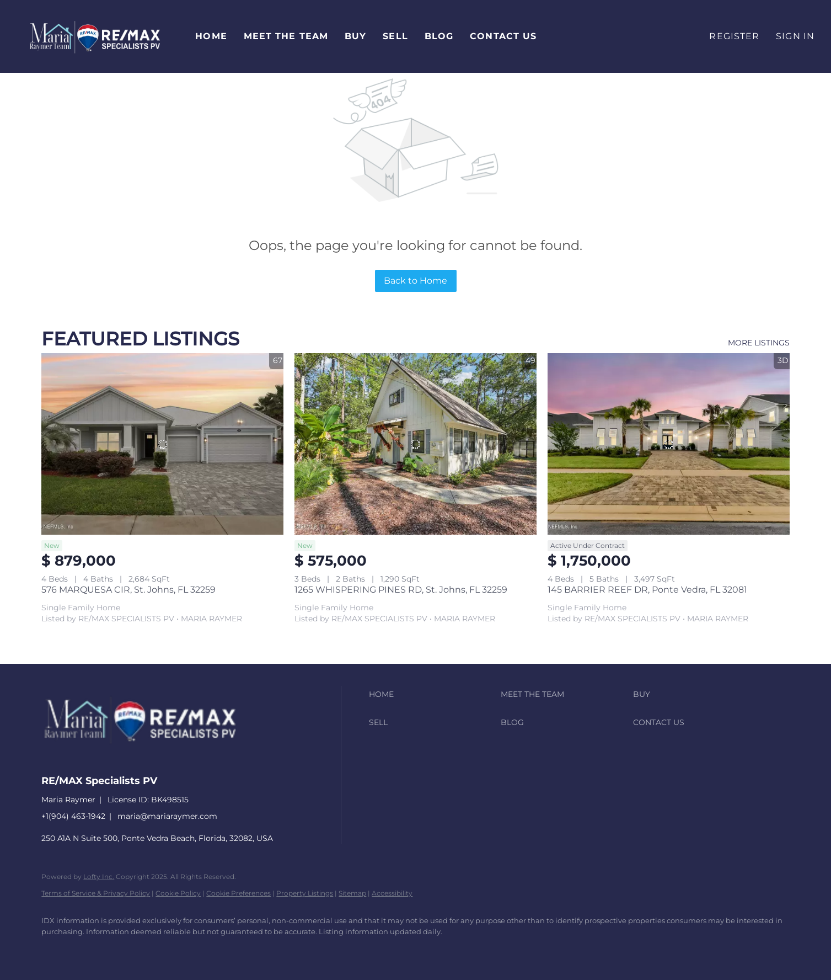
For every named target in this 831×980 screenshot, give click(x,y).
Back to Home (415, 280)
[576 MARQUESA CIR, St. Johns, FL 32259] (162, 444)
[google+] (214, 950)
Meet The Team (286, 36)
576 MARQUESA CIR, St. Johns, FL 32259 (128, 589)
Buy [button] (355, 36)
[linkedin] (86, 950)
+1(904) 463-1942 (73, 816)
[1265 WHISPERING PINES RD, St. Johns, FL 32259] (415, 444)
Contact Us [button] (503, 36)
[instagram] (150, 950)
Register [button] (734, 36)
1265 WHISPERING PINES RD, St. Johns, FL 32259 (400, 589)
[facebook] (54, 950)
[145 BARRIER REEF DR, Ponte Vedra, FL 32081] (669, 444)
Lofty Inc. (98, 876)
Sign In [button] (795, 36)
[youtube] (182, 950)
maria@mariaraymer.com (167, 816)
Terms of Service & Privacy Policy (95, 893)
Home (211, 36)
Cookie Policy (178, 893)
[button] (95, 36)
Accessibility (392, 893)
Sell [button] (395, 36)
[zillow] (118, 950)
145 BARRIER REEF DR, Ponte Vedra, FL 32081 (647, 589)
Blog (439, 36)
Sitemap (352, 893)
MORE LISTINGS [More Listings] (759, 343)
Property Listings (304, 893)
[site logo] (148, 760)
